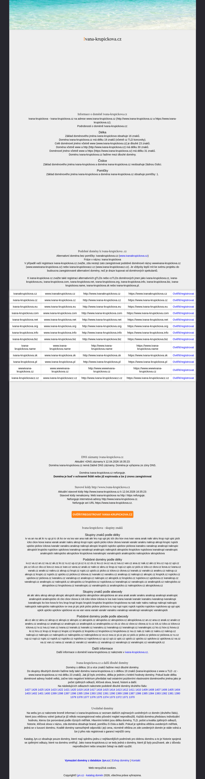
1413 (119, 689)
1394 (86, 693)
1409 (145, 689)
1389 (119, 693)
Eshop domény (120, 760)
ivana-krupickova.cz (136, 652)
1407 (158, 689)
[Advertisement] (102, 76)
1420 (73, 689)
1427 (28, 689)
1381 (171, 693)
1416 (99, 689)
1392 (99, 693)
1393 (93, 693)
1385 (145, 693)
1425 (41, 689)
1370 (132, 697)
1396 (73, 693)
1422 (60, 689)
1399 (54, 693)
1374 (106, 697)
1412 (125, 689)
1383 (158, 693)
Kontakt (135, 760)
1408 (151, 689)
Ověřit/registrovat (183, 293)
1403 (28, 693)
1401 (41, 693)
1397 (67, 693)
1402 (34, 693)
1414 (112, 689)
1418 (86, 689)
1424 (47, 689)
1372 (119, 697)
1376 (93, 697)
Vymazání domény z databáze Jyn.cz (87, 760)
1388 (125, 693)
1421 (67, 689)
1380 (177, 693)
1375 (99, 697)
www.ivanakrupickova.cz (134, 255)
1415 (106, 689)
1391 (106, 693)
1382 (164, 693)
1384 (151, 693)
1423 (54, 689)
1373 (112, 697)
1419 (80, 689)
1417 (93, 689)
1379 (73, 697)
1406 (164, 689)
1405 (171, 689)
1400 (47, 693)
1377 (86, 697)
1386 (138, 693)
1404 (177, 689)
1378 (80, 697)
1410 (138, 689)
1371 (125, 697)
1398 (60, 693)
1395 (80, 693)
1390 (112, 693)
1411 (132, 689)
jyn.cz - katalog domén (90, 775)
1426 (34, 689)
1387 (132, 693)
